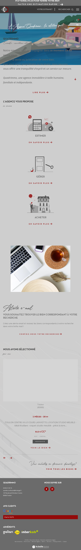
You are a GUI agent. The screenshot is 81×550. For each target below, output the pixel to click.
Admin (43, 541)
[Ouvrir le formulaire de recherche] (66, 9)
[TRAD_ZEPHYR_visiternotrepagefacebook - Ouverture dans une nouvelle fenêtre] (46, 489)
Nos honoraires (18, 541)
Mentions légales (36, 541)
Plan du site (27, 541)
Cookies (65, 541)
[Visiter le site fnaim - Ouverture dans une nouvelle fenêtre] (17, 532)
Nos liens (49, 541)
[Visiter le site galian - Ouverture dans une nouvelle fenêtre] (8, 532)
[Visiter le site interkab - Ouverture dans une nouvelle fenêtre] (30, 531)
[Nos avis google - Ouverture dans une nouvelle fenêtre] (8, 511)
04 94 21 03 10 (7, 488)
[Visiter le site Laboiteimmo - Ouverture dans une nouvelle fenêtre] (40, 545)
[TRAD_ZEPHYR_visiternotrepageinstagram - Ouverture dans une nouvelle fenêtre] (52, 489)
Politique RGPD (57, 541)
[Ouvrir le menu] (77, 9)
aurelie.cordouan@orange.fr (12, 490)
